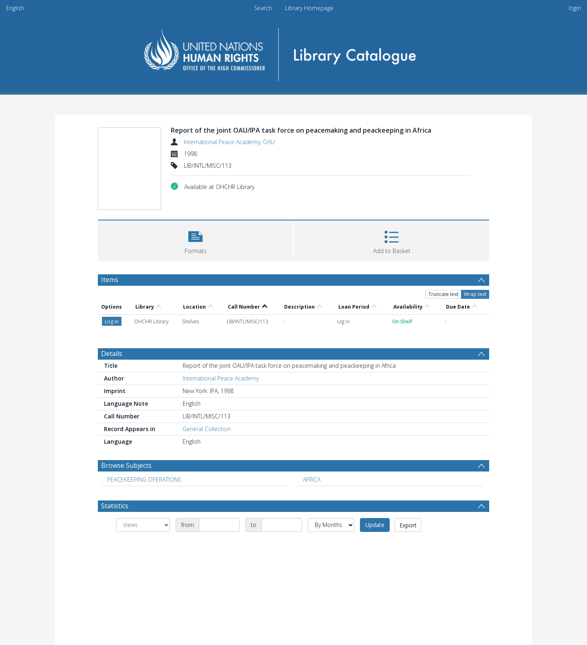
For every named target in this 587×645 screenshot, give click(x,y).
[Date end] (281, 525)
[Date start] (219, 525)
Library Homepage (309, 8)
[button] (195, 239)
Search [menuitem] (263, 8)
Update (374, 525)
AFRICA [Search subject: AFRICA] (311, 479)
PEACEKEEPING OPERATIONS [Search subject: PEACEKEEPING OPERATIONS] (144, 479)
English (15, 8)
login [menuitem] (575, 8)
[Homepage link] (293, 51)
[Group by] (143, 525)
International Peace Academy (222, 142)
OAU (269, 142)
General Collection (207, 429)
